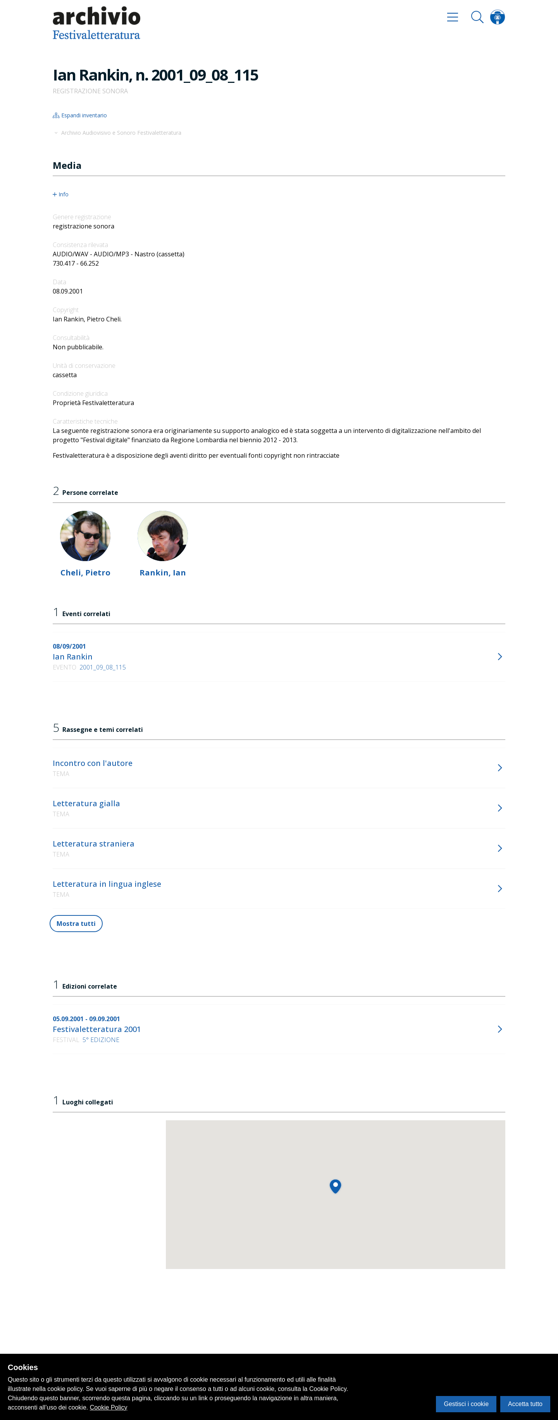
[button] (335, 1186)
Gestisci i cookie (466, 1404)
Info (61, 194)
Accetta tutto (525, 1404)
